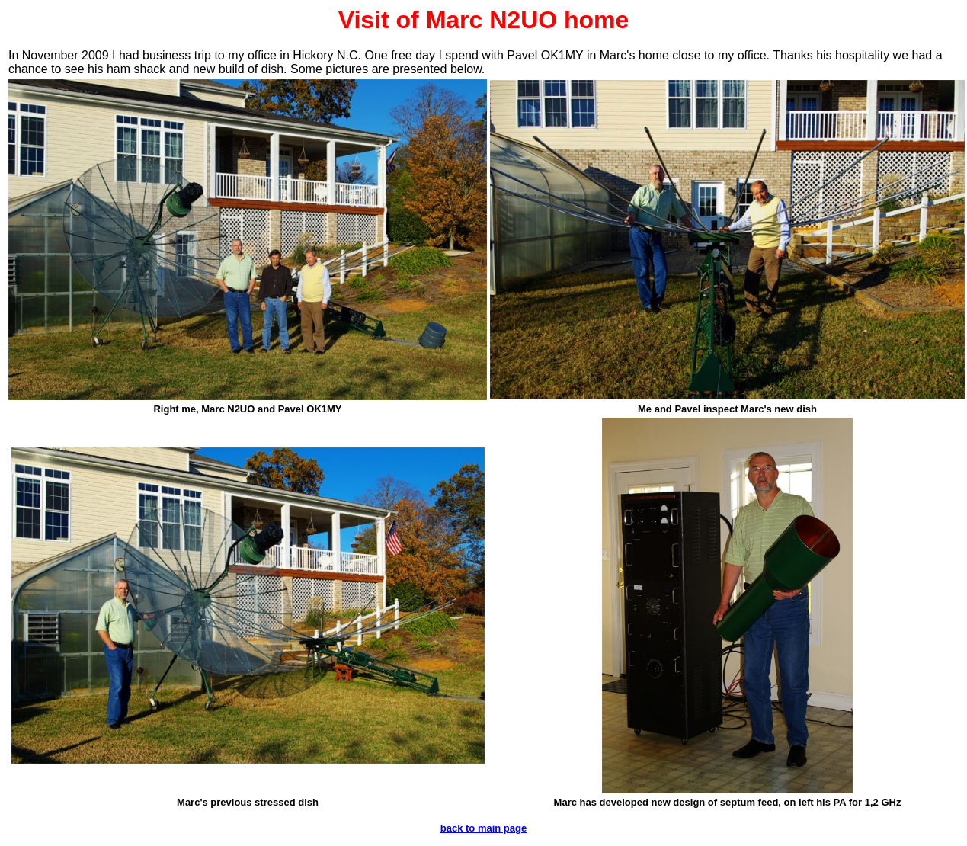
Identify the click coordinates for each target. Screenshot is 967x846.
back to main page (483, 828)
